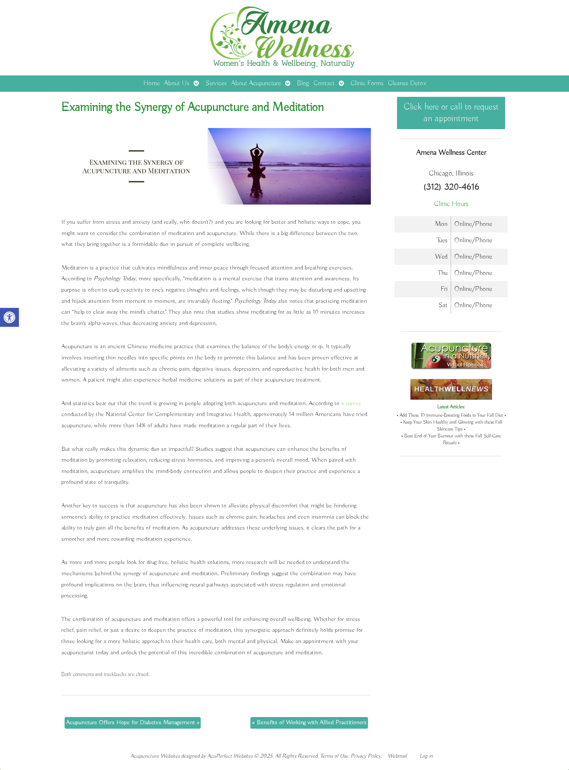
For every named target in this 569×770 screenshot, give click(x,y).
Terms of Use (334, 756)
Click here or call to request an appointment (451, 112)
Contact (324, 83)
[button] (9, 317)
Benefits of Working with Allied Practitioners (309, 722)
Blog (303, 83)
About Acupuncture (256, 83)
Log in (426, 756)
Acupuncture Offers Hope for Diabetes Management (132, 722)
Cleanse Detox (407, 83)
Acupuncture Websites (155, 756)
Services (216, 83)
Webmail (397, 756)
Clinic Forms (367, 83)
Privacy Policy (366, 756)
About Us (176, 83)
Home (151, 83)
